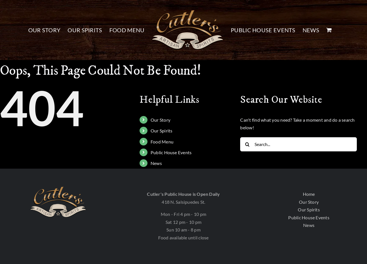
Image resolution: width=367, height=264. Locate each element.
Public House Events (171, 152)
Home (309, 194)
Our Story (160, 120)
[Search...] (298, 144)
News (156, 163)
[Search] (247, 144)
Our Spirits (162, 130)
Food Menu (162, 141)
